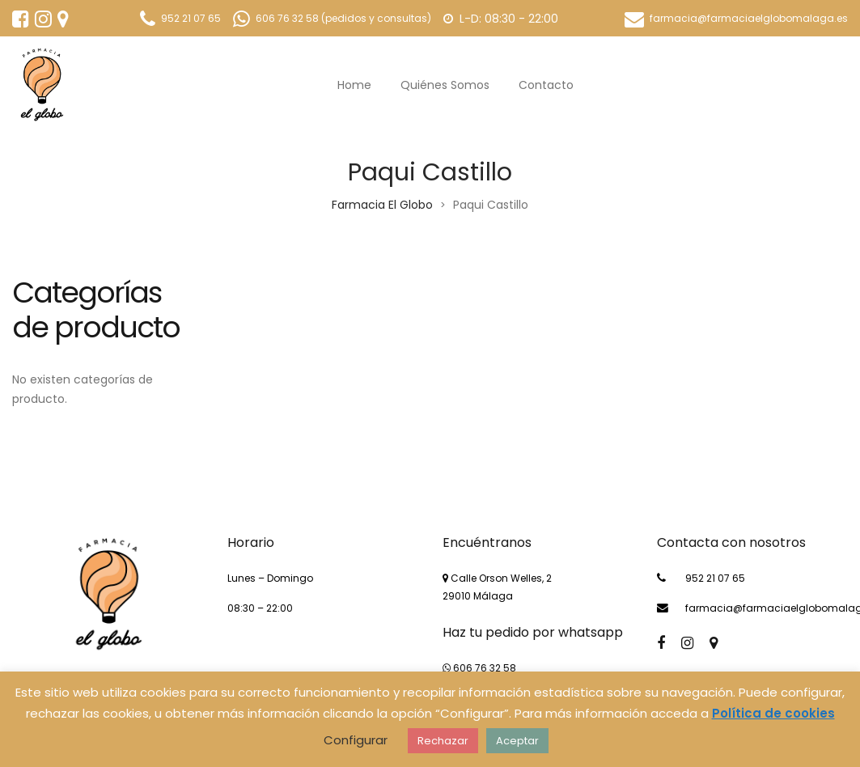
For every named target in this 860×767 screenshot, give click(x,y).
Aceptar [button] (517, 740)
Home (354, 85)
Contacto (546, 85)
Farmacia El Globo (382, 205)
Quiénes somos (444, 85)
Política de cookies (773, 713)
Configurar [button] (356, 739)
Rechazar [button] (442, 740)
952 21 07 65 (715, 578)
